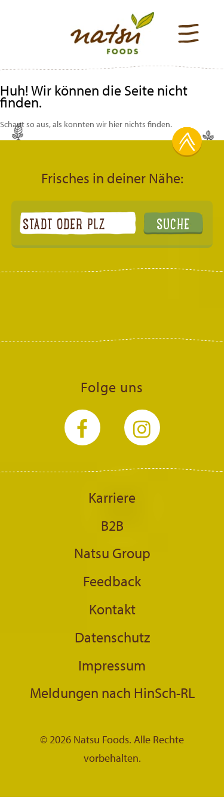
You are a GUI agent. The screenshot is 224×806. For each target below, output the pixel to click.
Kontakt (112, 609)
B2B (112, 525)
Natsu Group (112, 553)
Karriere (112, 497)
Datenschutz (112, 637)
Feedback (112, 581)
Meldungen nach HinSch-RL (112, 693)
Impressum (112, 665)
